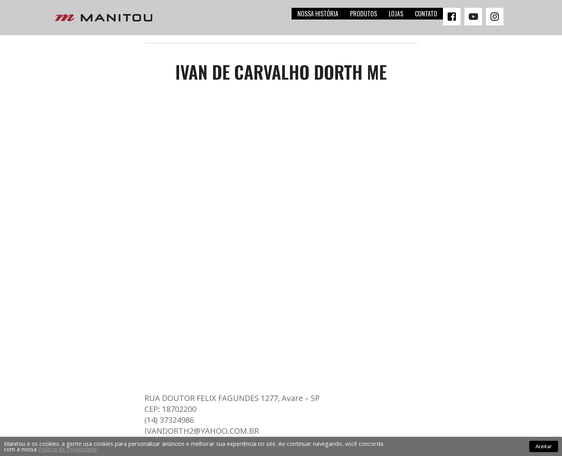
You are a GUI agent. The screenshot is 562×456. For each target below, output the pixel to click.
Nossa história (317, 13)
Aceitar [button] (543, 446)
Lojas (396, 13)
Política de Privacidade (67, 449)
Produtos (363, 13)
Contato (426, 13)
